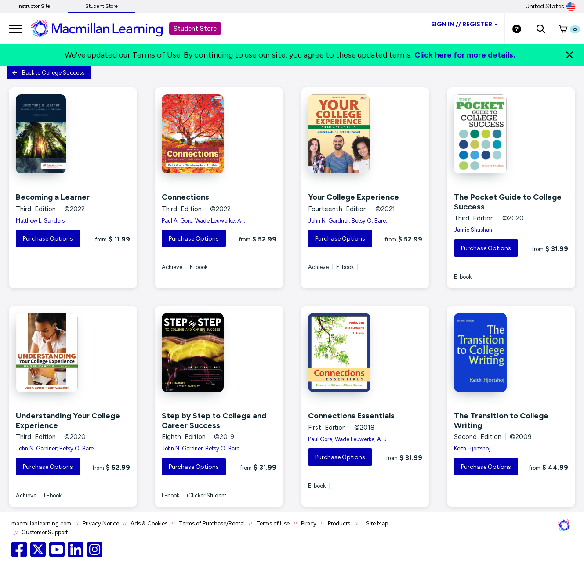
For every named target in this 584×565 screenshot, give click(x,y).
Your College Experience (353, 197)
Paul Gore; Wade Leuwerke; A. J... (349, 439)
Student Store (101, 6)
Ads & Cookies (149, 523)
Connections (185, 197)
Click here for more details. (464, 55)
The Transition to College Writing (501, 420)
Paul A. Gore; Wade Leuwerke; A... (203, 220)
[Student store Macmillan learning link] (103, 28)
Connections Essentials (351, 416)
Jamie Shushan (473, 230)
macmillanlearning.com (41, 523)
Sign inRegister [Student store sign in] (464, 24)
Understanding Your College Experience (68, 420)
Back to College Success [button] (48, 72)
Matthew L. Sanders (40, 220)
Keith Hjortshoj (472, 448)
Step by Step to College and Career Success (214, 420)
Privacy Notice (101, 523)
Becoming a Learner (53, 197)
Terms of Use (273, 523)
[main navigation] (15, 28)
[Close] (569, 55)
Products (339, 523)
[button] (541, 28)
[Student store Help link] (516, 28)
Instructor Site (34, 6)
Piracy (308, 523)
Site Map (377, 523)
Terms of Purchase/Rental (212, 523)
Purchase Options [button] (48, 238)
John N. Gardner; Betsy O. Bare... (349, 220)
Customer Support (45, 532)
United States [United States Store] (550, 6)
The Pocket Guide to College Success (508, 202)
